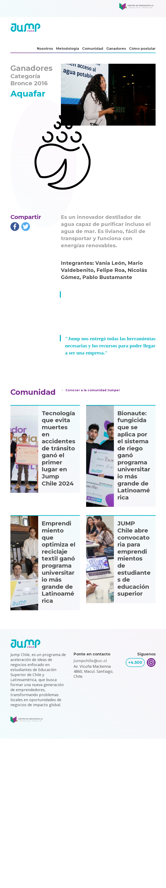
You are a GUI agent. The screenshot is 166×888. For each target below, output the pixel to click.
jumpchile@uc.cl (90, 661)
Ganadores (116, 49)
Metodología (67, 49)
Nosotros (45, 49)
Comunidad (92, 49)
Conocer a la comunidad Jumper (92, 390)
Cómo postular (142, 49)
